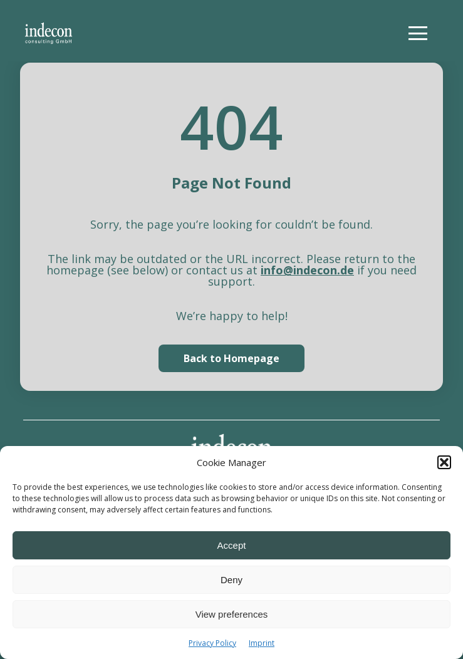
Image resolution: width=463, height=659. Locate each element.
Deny (231, 579)
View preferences (231, 614)
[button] (444, 462)
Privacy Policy (212, 643)
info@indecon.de (307, 270)
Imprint (261, 643)
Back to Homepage (231, 358)
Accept (231, 545)
